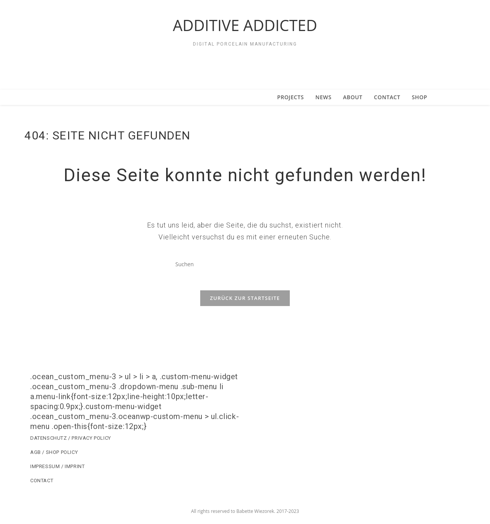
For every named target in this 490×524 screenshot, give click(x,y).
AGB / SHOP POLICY (54, 457)
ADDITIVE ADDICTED (245, 25)
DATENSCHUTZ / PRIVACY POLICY (70, 442)
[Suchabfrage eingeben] (245, 264)
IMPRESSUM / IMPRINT (57, 471)
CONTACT (41, 485)
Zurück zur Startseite (245, 302)
